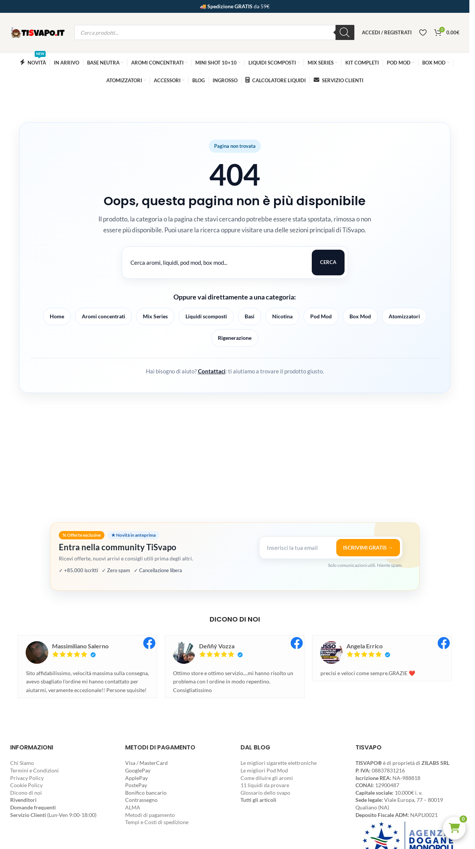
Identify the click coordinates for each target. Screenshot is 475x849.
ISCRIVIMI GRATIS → (368, 547)
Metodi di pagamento (150, 815)
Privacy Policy (27, 778)
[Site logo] (38, 32)
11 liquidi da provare (265, 785)
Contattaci (211, 371)
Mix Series (155, 316)
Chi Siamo (22, 763)
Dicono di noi (26, 792)
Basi (249, 316)
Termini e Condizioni (34, 770)
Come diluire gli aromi (267, 778)
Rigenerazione (234, 338)
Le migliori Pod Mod (264, 770)
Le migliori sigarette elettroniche (279, 763)
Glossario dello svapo (265, 792)
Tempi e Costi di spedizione (156, 822)
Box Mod (360, 316)
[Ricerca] (345, 32)
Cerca (328, 262)
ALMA (132, 807)
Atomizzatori (404, 316)
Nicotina (282, 316)
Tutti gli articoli (258, 800)
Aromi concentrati (103, 316)
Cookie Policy (26, 785)
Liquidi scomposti (206, 316)
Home (57, 316)
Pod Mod (321, 316)
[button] (454, 828)
